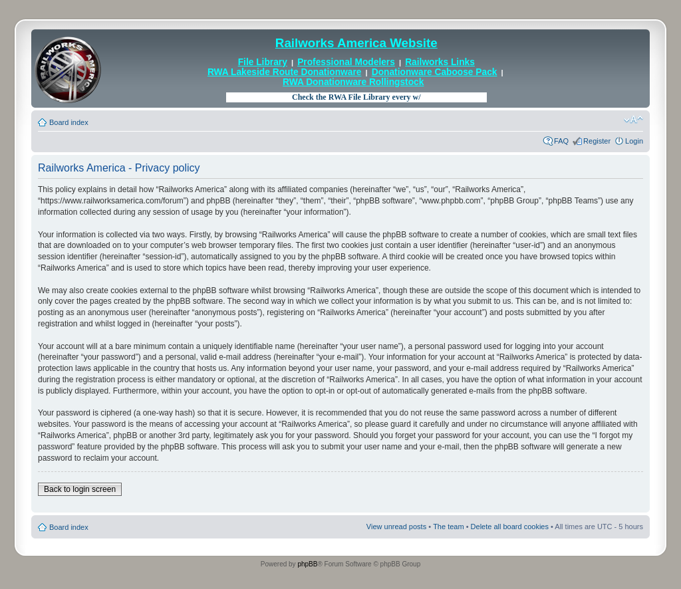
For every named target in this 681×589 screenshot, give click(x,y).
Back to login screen (80, 489)
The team (448, 526)
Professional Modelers (346, 62)
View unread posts (396, 526)
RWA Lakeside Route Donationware (284, 72)
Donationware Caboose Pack (434, 72)
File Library (262, 62)
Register (597, 141)
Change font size (633, 120)
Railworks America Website (356, 43)
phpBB (307, 564)
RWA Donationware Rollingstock (353, 82)
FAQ (561, 141)
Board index (68, 122)
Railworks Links (440, 62)
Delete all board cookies (510, 526)
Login (634, 141)
